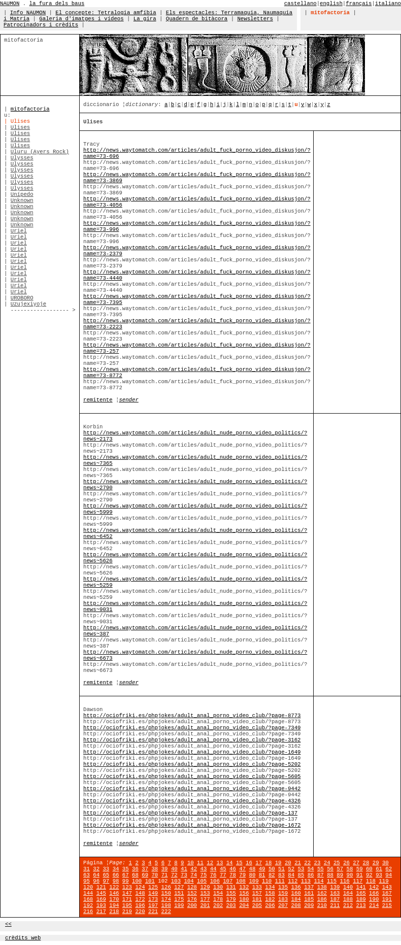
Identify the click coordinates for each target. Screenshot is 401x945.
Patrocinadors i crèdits (41, 25)
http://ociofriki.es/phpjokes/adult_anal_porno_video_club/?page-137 (190, 813)
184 (296, 899)
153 (205, 893)
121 (101, 887)
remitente (98, 400)
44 (213, 869)
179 (231, 899)
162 (322, 893)
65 (106, 875)
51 (281, 869)
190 (374, 899)
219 (127, 911)
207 (283, 905)
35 (125, 869)
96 (96, 881)
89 (340, 875)
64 (96, 875)
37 (145, 869)
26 (346, 863)
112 (292, 881)
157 (257, 893)
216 (88, 911)
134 (270, 887)
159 (283, 893)
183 (283, 899)
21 (297, 863)
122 (114, 887)
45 (223, 869)
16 (249, 863)
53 (301, 869)
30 (385, 863)
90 (350, 875)
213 (361, 905)
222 (166, 911)
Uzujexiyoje (28, 304)
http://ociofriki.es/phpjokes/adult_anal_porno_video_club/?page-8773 (191, 716)
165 (361, 893)
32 (96, 869)
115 (332, 881)
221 (153, 911)
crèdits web (23, 938)
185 (309, 899)
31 (86, 869)
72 (174, 875)
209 (309, 905)
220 (140, 911)
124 (140, 887)
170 (114, 899)
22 (307, 863)
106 (215, 881)
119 (383, 881)
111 (280, 881)
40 (174, 869)
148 (140, 893)
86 (311, 875)
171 (127, 899)
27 (356, 863)
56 (330, 869)
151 (179, 893)
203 (231, 905)
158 (270, 893)
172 (140, 899)
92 (369, 875)
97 (106, 881)
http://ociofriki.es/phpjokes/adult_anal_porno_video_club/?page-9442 (191, 789)
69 (145, 875)
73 (184, 875)
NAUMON (9, 4)
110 (267, 881)
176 (192, 899)
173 (153, 899)
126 (166, 887)
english (331, 4)
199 (179, 905)
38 (154, 869)
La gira (144, 19)
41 (184, 869)
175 (179, 899)
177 (205, 899)
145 (101, 893)
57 (340, 869)
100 (137, 881)
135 (283, 887)
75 (203, 875)
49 (262, 869)
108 (241, 881)
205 (257, 905)
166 (374, 893)
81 (262, 875)
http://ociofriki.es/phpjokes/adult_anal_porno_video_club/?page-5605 (191, 776)
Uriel (19, 231)
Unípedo (22, 194)
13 (220, 863)
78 (232, 875)
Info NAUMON (28, 13)
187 (335, 899)
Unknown (22, 200)
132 (244, 887)
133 (257, 887)
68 (135, 875)
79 (242, 875)
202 (218, 905)
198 (166, 905)
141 (361, 887)
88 (330, 875)
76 (213, 875)
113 (306, 881)
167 (387, 893)
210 (322, 905)
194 (114, 905)
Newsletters (255, 19)
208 (296, 905)
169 (101, 899)
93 (379, 875)
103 (176, 881)
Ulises (20, 127)
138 (322, 887)
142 (374, 887)
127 (179, 887)
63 (86, 875)
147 (127, 893)
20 (288, 863)
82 (272, 875)
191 (387, 899)
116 (345, 881)
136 (296, 887)
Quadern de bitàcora (197, 19)
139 (335, 887)
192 (88, 905)
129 (205, 887)
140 (348, 887)
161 (309, 893)
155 (231, 893)
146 (114, 893)
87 (320, 875)
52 (291, 869)
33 (106, 869)
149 (153, 893)
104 (188, 881)
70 (154, 875)
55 (320, 869)
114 (318, 881)
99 (125, 881)
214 (374, 905)
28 (366, 863)
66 (116, 875)
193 (101, 905)
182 (270, 899)
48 (252, 869)
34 (116, 869)
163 (335, 893)
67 (125, 875)
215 (387, 905)
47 (242, 869)
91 (359, 875)
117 (357, 881)
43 (203, 869)
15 (239, 863)
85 (301, 875)
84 (291, 875)
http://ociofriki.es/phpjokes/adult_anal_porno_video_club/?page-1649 (191, 752)
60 (369, 869)
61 (379, 869)
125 (153, 887)
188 (348, 899)
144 (88, 893)
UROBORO (22, 298)
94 (388, 875)
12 (210, 863)
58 (350, 869)
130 (218, 887)
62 (388, 869)
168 (88, 899)
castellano (300, 4)
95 (86, 881)
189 (361, 899)
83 (281, 875)
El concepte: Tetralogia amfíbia (105, 13)
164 (348, 893)
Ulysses (22, 158)
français (359, 4)
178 (218, 899)
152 (192, 893)
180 (244, 899)
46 (232, 869)
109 (253, 881)
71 (164, 875)
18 (268, 863)
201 (205, 905)
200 (192, 905)
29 (376, 863)
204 (244, 905)
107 (227, 881)
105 (202, 881)
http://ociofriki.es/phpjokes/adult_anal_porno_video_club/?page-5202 (191, 764)
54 (311, 869)
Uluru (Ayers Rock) (40, 152)
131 (231, 887)
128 (192, 887)
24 (327, 863)
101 (150, 881)
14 (229, 863)
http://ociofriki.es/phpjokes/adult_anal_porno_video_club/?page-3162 (191, 740)
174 (166, 899)
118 (371, 881)
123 (127, 887)
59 (359, 869)
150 (166, 893)
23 (317, 863)
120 (88, 887)
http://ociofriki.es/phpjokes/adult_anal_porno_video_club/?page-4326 (191, 801)
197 (153, 905)
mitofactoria (30, 109)
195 (127, 905)
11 (200, 863)
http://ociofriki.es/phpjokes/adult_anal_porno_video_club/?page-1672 (191, 825)
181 (257, 899)
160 (296, 893)
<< (8, 924)
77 (223, 875)
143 (387, 887)
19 (278, 863)
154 (218, 893)
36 (135, 869)
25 (336, 863)
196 (140, 905)
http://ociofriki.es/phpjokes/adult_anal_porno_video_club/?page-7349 (191, 728)
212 (348, 905)
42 (193, 869)
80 (252, 875)
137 (309, 887)
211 (335, 905)
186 (322, 899)
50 (272, 869)
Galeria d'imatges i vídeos (81, 19)
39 (164, 869)
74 (193, 875)
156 (244, 893)
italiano (388, 4)
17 (258, 863)
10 (190, 863)
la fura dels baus (57, 4)
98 (116, 881)
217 (101, 911)
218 (114, 911)
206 (270, 905)
